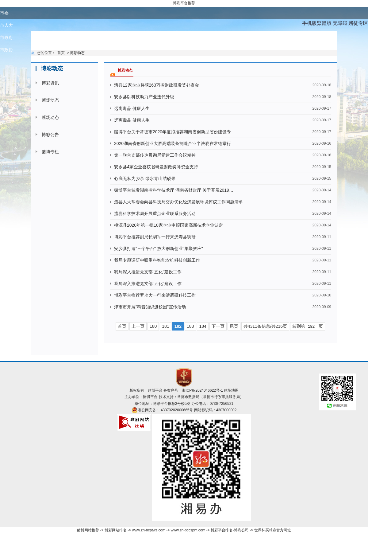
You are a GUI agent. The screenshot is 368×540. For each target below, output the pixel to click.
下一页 (218, 326)
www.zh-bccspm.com (188, 530)
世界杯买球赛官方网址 (272, 530)
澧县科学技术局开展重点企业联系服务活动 (155, 213)
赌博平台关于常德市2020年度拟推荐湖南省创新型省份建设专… (174, 131)
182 (178, 326)
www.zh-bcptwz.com (148, 530)
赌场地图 (231, 390)
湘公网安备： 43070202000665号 (165, 410)
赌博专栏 (50, 151)
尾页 (234, 326)
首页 (61, 53)
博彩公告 (50, 134)
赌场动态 (50, 100)
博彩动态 (77, 53)
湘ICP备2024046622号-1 (202, 390)
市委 (4, 12)
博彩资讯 (50, 82)
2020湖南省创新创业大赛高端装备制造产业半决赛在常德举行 (172, 143)
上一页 (138, 326)
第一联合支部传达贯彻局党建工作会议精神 (155, 155)
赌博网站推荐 (88, 530)
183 (190, 326)
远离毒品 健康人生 (132, 108)
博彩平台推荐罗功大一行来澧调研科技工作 (155, 295)
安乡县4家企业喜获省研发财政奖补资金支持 (156, 166)
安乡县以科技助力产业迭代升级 (144, 96)
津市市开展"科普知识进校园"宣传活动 (150, 306)
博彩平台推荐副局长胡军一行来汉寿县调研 (155, 236)
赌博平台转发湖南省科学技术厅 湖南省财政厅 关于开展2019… (173, 190)
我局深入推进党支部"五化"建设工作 (148, 271)
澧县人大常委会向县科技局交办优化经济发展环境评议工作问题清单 (178, 201)
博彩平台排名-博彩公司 (230, 530)
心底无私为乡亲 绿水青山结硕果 (144, 178)
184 (202, 326)
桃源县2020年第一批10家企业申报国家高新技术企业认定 (168, 225)
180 (153, 326)
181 (165, 326)
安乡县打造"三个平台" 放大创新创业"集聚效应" (158, 248)
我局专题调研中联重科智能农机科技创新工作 (157, 260)
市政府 (6, 37)
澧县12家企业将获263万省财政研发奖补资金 (156, 85)
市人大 (6, 25)
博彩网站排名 (116, 530)
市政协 (6, 49)
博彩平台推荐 (184, 3)
